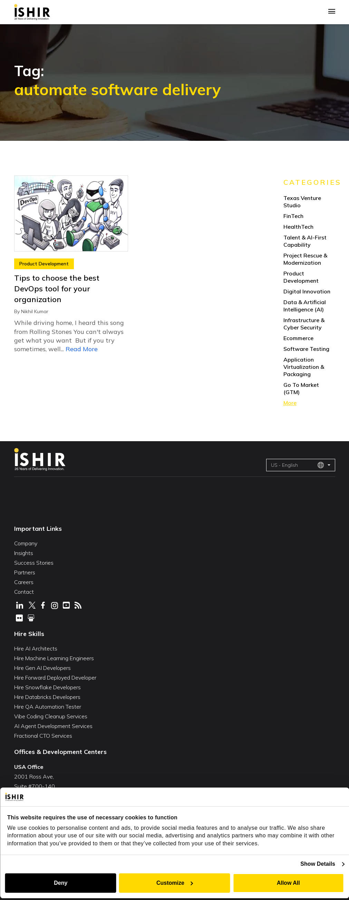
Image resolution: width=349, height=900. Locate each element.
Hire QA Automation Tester (47, 706)
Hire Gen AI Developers (42, 667)
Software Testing (306, 348)
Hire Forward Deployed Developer (55, 677)
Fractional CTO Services (43, 735)
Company (25, 543)
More (290, 402)
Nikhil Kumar (34, 311)
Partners (24, 572)
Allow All (288, 883)
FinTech (293, 215)
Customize (174, 883)
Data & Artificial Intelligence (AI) (304, 306)
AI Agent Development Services (53, 725)
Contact (24, 591)
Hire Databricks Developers (47, 696)
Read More (82, 349)
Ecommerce (298, 338)
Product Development (44, 264)
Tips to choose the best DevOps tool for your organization (56, 288)
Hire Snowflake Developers (47, 687)
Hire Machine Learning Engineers (54, 658)
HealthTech (298, 226)
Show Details (317, 864)
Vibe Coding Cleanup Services (50, 716)
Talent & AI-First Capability (305, 241)
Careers (23, 582)
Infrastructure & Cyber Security (303, 324)
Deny (60, 883)
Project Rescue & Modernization (305, 259)
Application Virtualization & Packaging (303, 367)
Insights (23, 552)
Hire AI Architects (35, 648)
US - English (297, 465)
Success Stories (34, 562)
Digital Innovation (306, 291)
